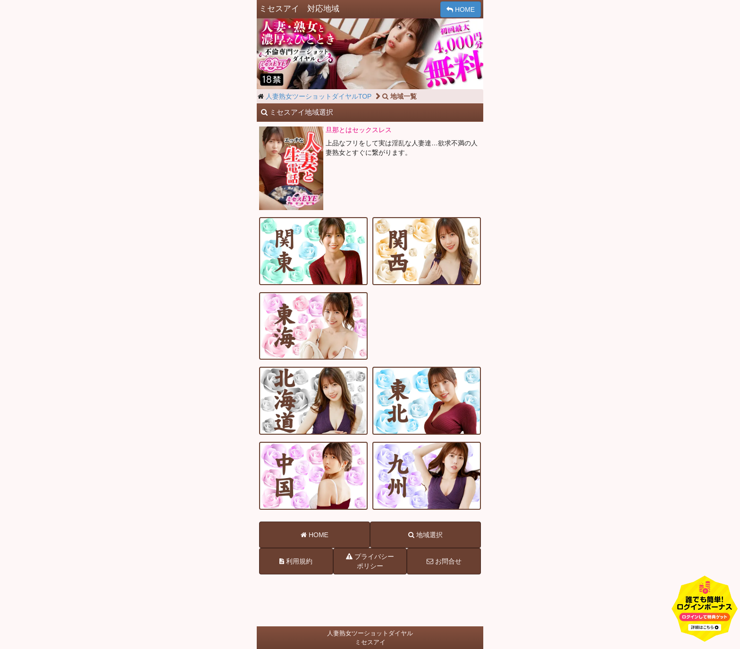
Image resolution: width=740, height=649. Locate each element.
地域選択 (425, 534)
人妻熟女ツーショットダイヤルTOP (319, 96)
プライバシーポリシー (370, 561)
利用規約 (295, 561)
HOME (460, 9)
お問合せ (444, 561)
